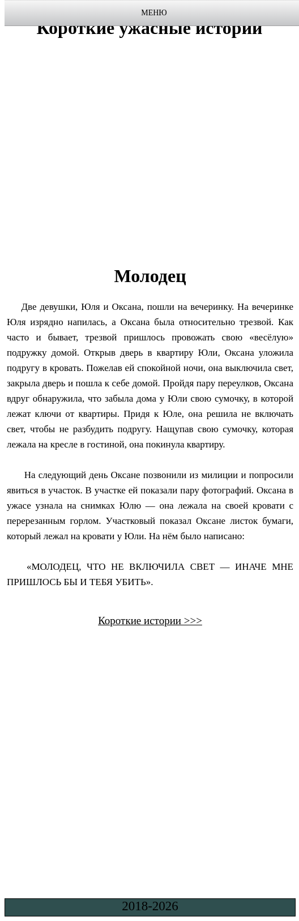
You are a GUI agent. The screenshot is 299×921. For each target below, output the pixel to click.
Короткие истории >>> (150, 620)
